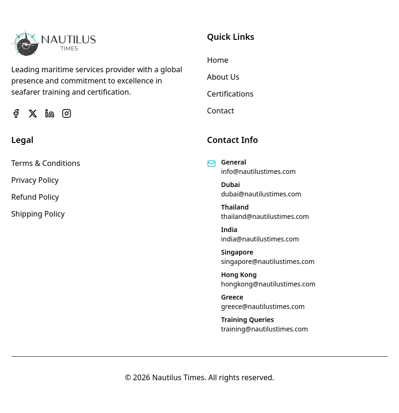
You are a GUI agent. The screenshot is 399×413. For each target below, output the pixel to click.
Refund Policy (35, 197)
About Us (223, 77)
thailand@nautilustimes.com (265, 216)
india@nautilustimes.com (260, 238)
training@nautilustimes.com (264, 328)
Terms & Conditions (45, 163)
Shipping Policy (38, 214)
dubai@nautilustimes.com (261, 193)
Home (218, 60)
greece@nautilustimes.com (263, 306)
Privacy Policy (35, 180)
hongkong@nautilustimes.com (268, 283)
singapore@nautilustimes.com (268, 261)
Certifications (230, 94)
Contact (220, 110)
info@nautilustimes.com (258, 171)
